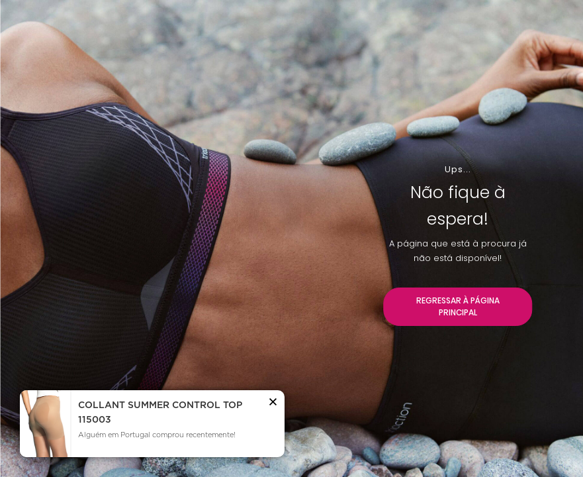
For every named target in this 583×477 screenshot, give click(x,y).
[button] (273, 404)
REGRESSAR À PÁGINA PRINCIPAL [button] (458, 306)
